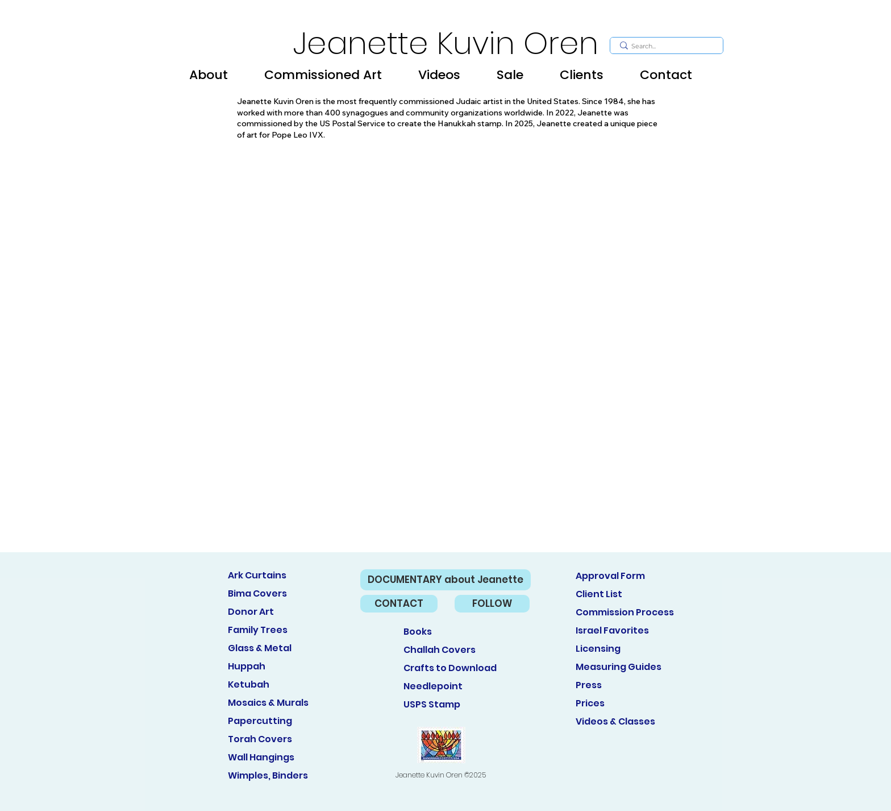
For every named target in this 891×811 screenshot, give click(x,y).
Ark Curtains (257, 575)
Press (589, 685)
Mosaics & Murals (268, 702)
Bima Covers (257, 593)
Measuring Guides (618, 666)
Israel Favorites (612, 630)
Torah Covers (260, 739)
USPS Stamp (431, 704)
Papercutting (260, 720)
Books (417, 631)
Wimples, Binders (268, 775)
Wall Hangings (261, 757)
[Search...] (665, 46)
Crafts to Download (450, 668)
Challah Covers (439, 649)
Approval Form (610, 575)
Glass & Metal (260, 648)
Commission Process (625, 612)
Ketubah (248, 684)
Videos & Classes (615, 721)
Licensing (598, 648)
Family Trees (258, 629)
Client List (599, 594)
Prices (590, 703)
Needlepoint (433, 686)
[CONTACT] (399, 604)
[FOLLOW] (492, 604)
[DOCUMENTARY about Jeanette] (445, 579)
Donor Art (251, 611)
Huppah (246, 666)
